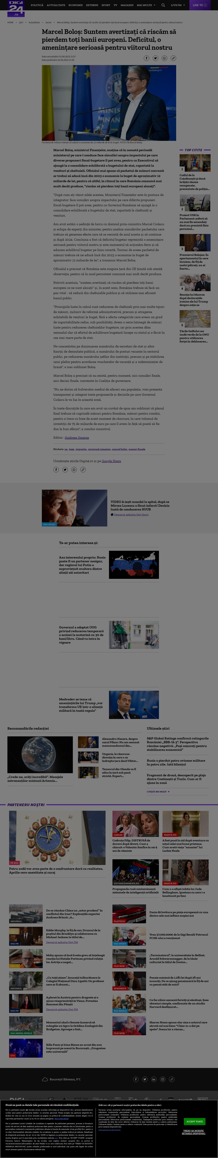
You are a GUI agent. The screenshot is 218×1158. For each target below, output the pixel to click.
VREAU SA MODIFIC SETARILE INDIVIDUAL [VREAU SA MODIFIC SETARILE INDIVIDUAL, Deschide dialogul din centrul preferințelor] (193, 1132)
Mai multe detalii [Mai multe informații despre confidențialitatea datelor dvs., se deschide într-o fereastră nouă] (62, 1118)
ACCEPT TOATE (195, 1121)
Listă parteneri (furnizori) (109, 1130)
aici (56, 1137)
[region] (109, 1129)
